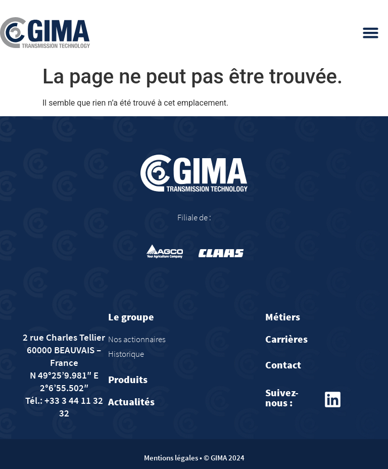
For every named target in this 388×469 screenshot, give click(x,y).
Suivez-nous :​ (282, 397)
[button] (370, 32)
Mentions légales (171, 457)
